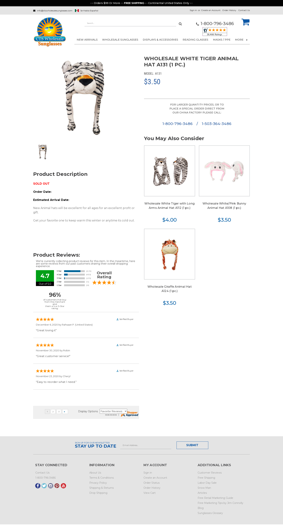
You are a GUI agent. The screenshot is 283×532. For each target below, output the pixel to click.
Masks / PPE (221, 39)
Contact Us (244, 10)
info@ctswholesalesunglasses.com (54, 10)
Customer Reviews (210, 472)
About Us (95, 472)
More (241, 39)
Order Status (151, 482)
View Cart (149, 492)
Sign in (193, 10)
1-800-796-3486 (178, 123)
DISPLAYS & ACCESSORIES (160, 39)
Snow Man (204, 487)
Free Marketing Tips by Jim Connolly (220, 503)
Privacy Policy (98, 482)
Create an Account (211, 10)
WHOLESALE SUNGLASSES (120, 39)
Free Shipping (206, 477)
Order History (229, 10)
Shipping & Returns (101, 487)
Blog (201, 508)
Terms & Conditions (101, 477)
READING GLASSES (195, 39)
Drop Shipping (98, 492)
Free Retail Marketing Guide (215, 498)
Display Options (88, 411)
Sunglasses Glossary (210, 513)
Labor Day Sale (207, 482)
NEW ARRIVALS (87, 39)
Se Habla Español (89, 10)
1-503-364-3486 (216, 123)
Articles (202, 492)
